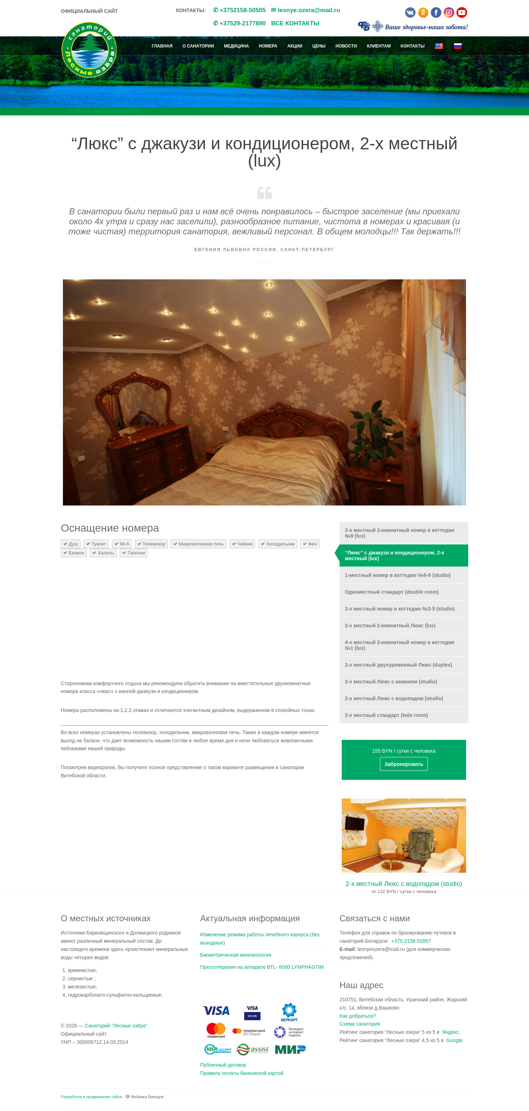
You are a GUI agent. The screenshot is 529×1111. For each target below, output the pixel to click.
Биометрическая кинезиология (235, 955)
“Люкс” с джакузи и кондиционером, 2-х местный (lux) (394, 555)
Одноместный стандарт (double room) (392, 592)
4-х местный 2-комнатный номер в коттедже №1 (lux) (399, 645)
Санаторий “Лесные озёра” (116, 1025)
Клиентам (379, 46)
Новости (346, 46)
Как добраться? (358, 1016)
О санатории (198, 46)
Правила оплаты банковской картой (241, 1073)
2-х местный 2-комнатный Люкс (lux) (390, 625)
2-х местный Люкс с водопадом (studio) (394, 698)
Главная (162, 46)
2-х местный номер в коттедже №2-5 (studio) (400, 609)
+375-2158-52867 (411, 941)
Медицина (236, 46)
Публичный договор (223, 1065)
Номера (268, 46)
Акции (294, 46)
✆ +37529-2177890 (239, 23)
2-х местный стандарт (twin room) (386, 715)
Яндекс (450, 1032)
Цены (319, 46)
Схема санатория (360, 1024)
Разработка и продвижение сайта (91, 1097)
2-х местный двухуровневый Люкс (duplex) (398, 665)
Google (454, 1040)
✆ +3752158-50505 (239, 10)
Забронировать (404, 764)
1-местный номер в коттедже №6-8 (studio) (398, 575)
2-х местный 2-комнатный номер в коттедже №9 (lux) (399, 533)
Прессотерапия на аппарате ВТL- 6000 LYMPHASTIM (261, 967)
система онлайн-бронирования (102, 111)
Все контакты (295, 23)
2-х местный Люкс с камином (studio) (391, 681)
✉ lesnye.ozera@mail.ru (305, 10)
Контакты (413, 46)
